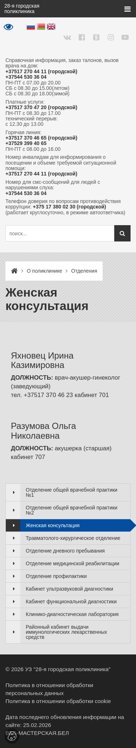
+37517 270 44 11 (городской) (41, 71)
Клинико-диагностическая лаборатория (72, 614)
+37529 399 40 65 (25, 143)
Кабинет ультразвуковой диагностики (69, 589)
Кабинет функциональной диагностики (71, 601)
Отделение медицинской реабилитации (72, 563)
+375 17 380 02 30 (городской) (69, 207)
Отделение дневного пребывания (65, 551)
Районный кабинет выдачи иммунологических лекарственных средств (66, 632)
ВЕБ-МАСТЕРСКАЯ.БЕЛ (37, 733)
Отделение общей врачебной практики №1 (72, 492)
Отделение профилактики (56, 576)
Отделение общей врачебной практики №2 (72, 510)
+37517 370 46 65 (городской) (41, 138)
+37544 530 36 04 (25, 77)
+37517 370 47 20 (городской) (41, 107)
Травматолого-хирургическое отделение (73, 538)
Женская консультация (52, 525)
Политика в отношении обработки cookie (58, 701)
